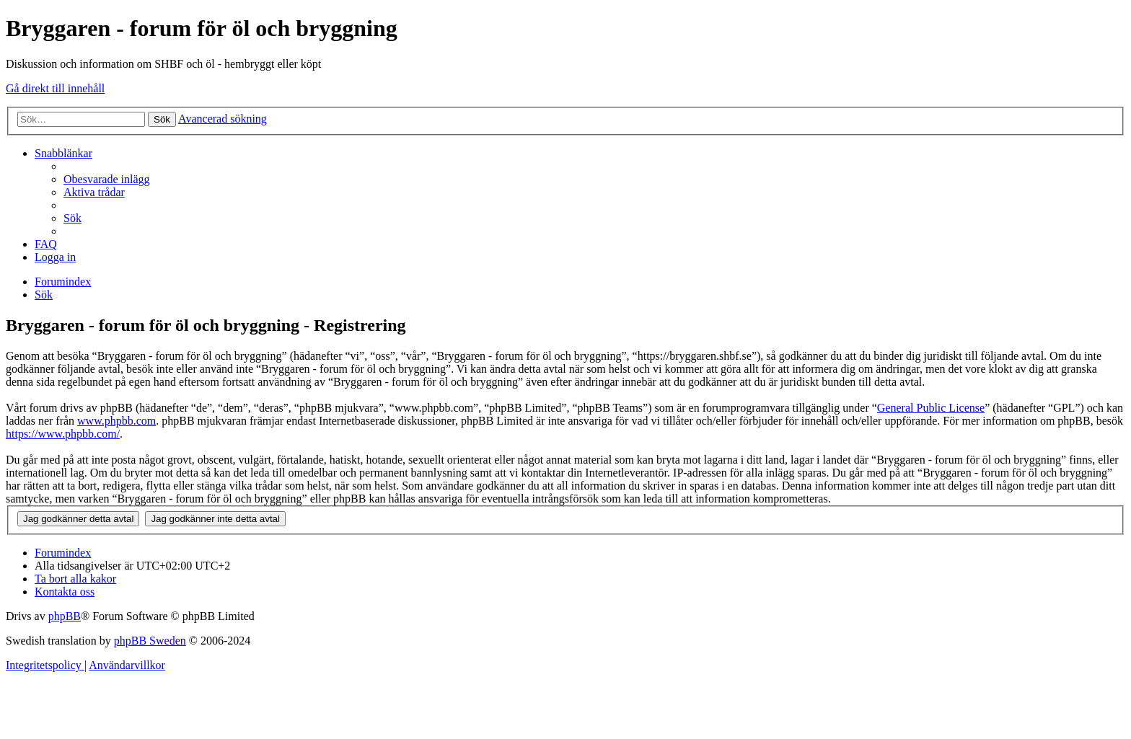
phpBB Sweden (150, 640)
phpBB (64, 616)
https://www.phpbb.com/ (63, 434)
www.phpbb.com (116, 421)
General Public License (931, 408)
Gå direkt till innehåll (55, 88)
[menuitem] (106, 179)
